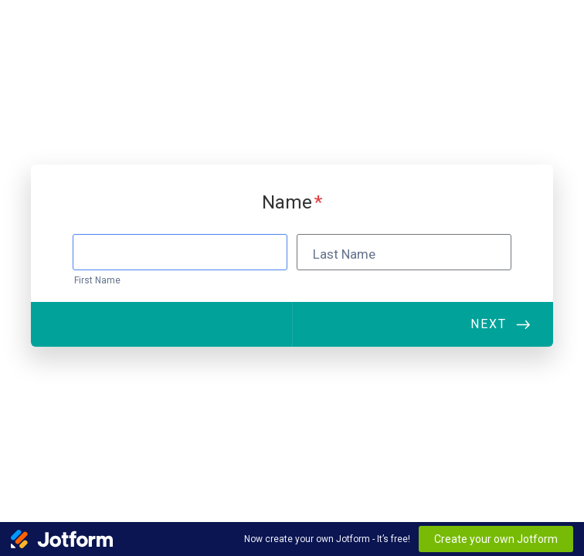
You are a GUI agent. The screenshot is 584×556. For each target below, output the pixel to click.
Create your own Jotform (496, 539)
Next (488, 324)
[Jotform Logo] (62, 539)
